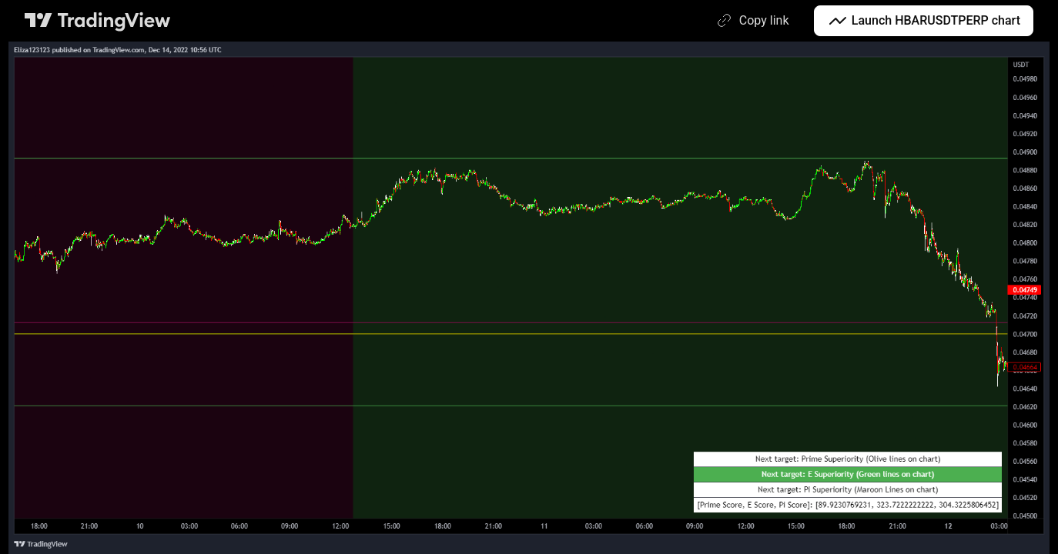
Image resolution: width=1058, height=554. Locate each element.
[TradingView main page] (98, 21)
